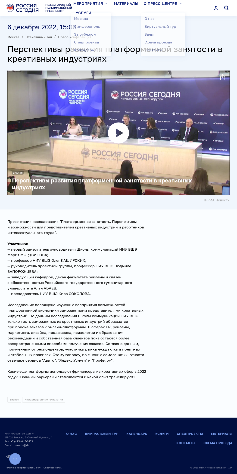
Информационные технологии (44, 399)
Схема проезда (217, 443)
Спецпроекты (190, 434)
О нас (71, 434)
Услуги (83, 12)
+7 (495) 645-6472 (22, 441)
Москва (13, 37)
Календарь (136, 434)
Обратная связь (53, 467)
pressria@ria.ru (23, 445)
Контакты (185, 443)
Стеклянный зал (39, 37)
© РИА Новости (217, 200)
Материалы (221, 434)
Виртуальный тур (101, 434)
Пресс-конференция (74, 37)
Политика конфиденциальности (23, 467)
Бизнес (14, 399)
